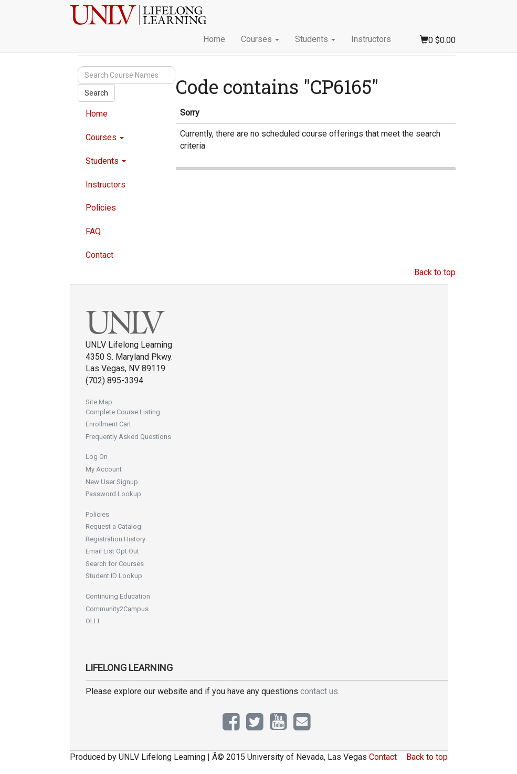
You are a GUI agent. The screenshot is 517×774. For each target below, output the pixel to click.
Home (214, 39)
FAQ (93, 231)
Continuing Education (118, 596)
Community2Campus (117, 609)
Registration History (115, 539)
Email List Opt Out (112, 551)
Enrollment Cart (108, 424)
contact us (319, 691)
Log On (97, 457)
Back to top (435, 272)
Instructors (371, 39)
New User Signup (112, 482)
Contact (99, 255)
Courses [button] (260, 39)
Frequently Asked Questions (128, 437)
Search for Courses (115, 564)
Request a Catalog (113, 526)
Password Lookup (113, 494)
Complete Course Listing (123, 412)
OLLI (92, 621)
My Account (104, 469)
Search (96, 93)
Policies (101, 208)
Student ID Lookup (114, 576)
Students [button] (315, 39)
